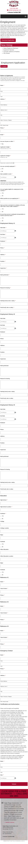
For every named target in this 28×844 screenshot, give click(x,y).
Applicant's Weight (5, 155)
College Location (4, 528)
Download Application (8, 40)
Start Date (3, 227)
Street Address (3, 104)
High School (3, 500)
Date (2, 775)
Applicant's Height (5, 147)
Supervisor (3, 268)
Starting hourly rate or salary (8, 300)
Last (1, 96)
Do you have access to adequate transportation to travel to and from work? (12, 215)
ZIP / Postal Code (4, 125)
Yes (2, 144)
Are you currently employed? (8, 166)
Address (3, 99)
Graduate (3, 513)
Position (3, 261)
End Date (3, 234)
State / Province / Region (6, 120)
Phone (2, 128)
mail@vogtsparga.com (14, 10)
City (1, 115)
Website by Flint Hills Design (12, 841)
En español (4, 66)
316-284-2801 (14, 8)
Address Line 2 (3, 110)
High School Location (6, 506)
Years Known (4, 588)
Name (2, 85)
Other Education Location (6, 556)
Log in (22, 841)
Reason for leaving (5, 287)
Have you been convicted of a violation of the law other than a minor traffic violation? (12, 205)
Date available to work (6, 174)
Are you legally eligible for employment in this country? (11, 190)
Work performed (4, 274)
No (2, 171)
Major (1, 534)
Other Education (4, 549)
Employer (3, 241)
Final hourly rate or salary (7, 307)
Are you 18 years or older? (7, 141)
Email (2, 134)
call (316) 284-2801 (18, 794)
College (2, 521)
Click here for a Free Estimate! (13, 792)
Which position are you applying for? (10, 198)
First (1, 91)
